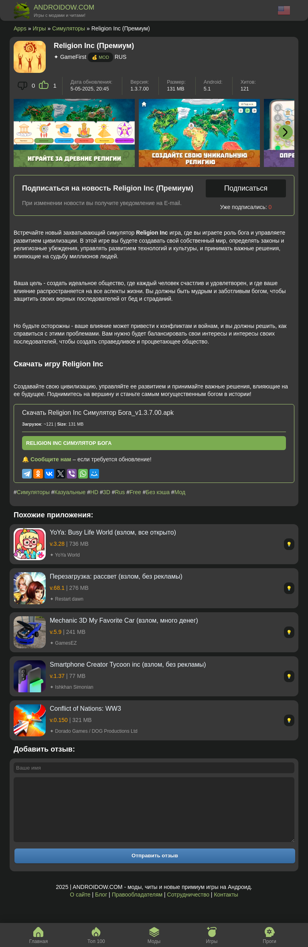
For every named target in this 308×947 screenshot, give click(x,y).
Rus (120, 492)
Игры (39, 28)
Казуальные (70, 492)
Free (135, 492)
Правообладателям (137, 906)
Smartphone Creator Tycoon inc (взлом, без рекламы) (128, 664)
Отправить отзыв (155, 868)
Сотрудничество (188, 906)
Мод (179, 492)
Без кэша (158, 492)
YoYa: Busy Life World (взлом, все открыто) (113, 532)
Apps (20, 28)
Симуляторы (68, 28)
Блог (101, 906)
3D (106, 492)
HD (94, 492)
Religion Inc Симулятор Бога (68, 443)
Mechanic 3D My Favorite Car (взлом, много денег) (124, 620)
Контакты (226, 906)
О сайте (80, 906)
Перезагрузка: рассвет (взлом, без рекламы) (116, 576)
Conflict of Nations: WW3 (85, 708)
